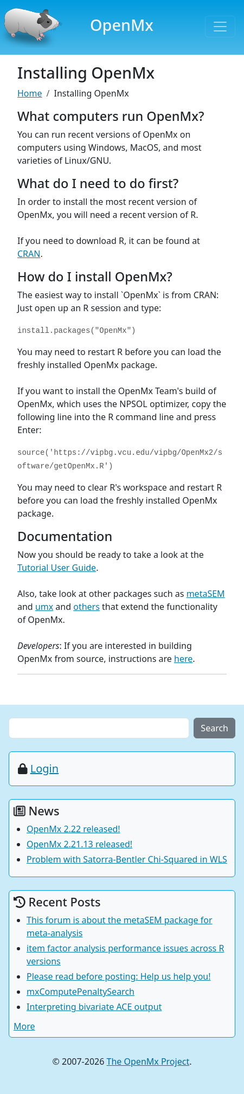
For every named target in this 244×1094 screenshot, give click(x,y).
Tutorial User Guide (56, 568)
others (86, 607)
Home (29, 93)
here (183, 659)
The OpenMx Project (148, 1061)
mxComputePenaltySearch (80, 992)
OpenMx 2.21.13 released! (79, 844)
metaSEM (206, 594)
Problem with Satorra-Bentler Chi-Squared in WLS (127, 859)
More (24, 1026)
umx (44, 607)
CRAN (28, 254)
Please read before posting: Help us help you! (119, 976)
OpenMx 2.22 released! (73, 829)
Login (44, 768)
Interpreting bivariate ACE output (94, 1007)
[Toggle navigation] (220, 26)
